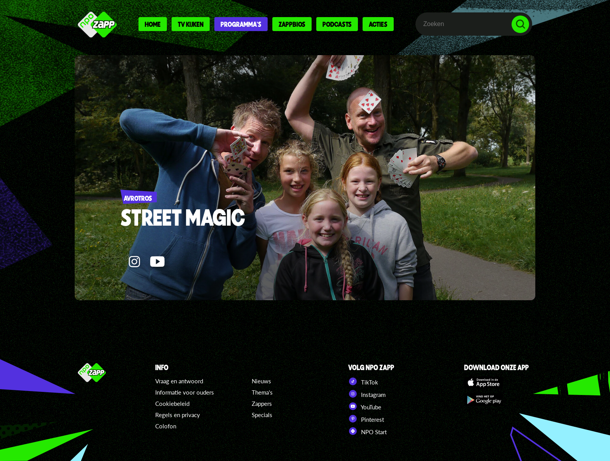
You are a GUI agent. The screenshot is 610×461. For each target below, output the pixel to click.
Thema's (262, 392)
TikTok (363, 381)
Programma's (241, 24)
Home (153, 24)
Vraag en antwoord (179, 380)
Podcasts (337, 24)
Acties (378, 24)
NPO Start (367, 431)
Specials (262, 414)
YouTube (364, 406)
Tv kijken (190, 24)
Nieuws (261, 380)
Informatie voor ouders (184, 392)
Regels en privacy (177, 414)
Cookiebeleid (172, 403)
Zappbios (292, 24)
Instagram (367, 393)
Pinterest (366, 418)
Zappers (262, 403)
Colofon (165, 426)
